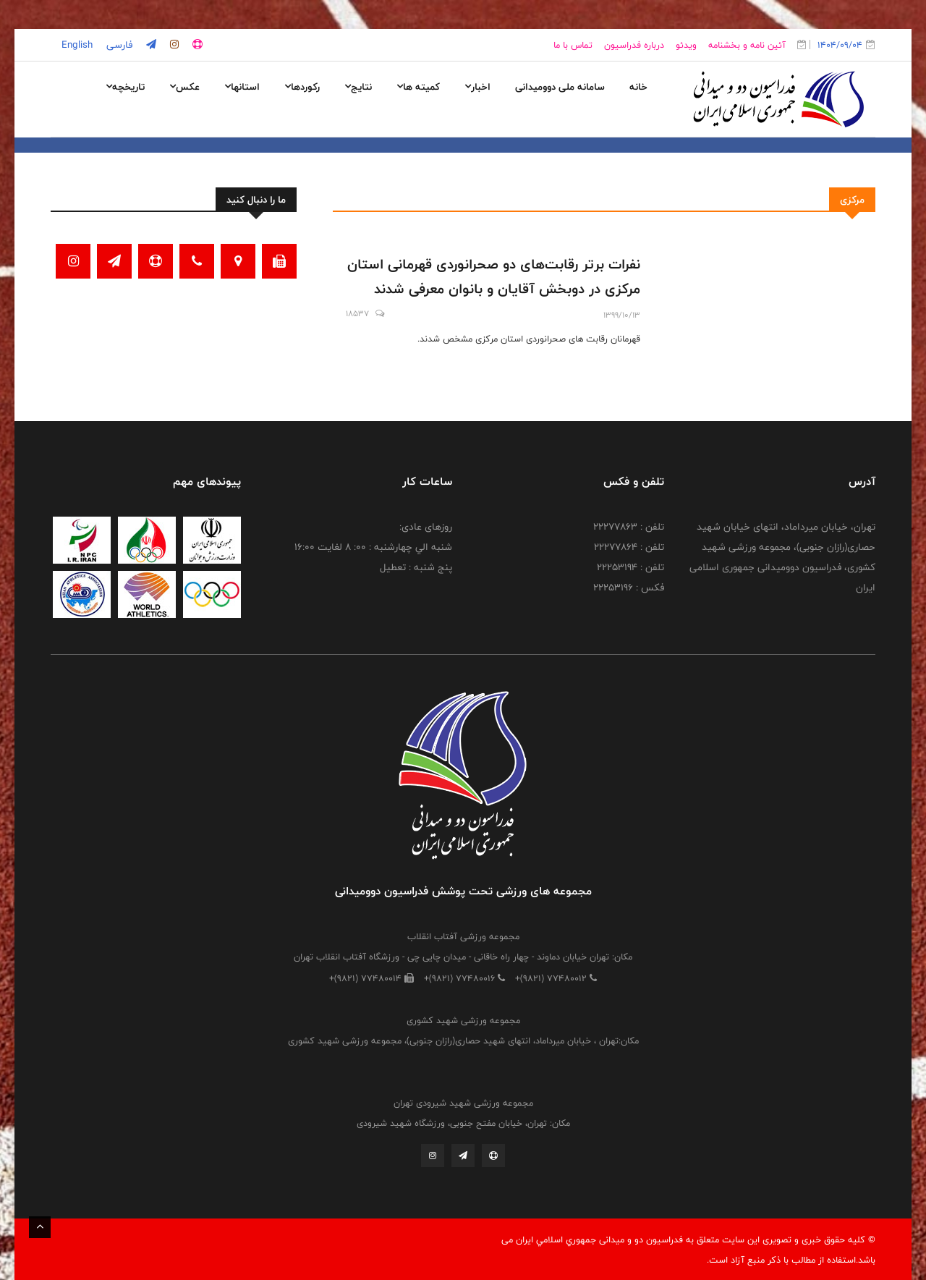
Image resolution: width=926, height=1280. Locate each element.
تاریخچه (125, 87)
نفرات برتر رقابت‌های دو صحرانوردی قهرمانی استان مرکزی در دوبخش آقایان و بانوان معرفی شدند (493, 276)
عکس (184, 87)
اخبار (477, 87)
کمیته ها (418, 87)
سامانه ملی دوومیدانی (560, 87)
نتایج (358, 87)
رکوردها (302, 87)
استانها (242, 87)
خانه (638, 87)
